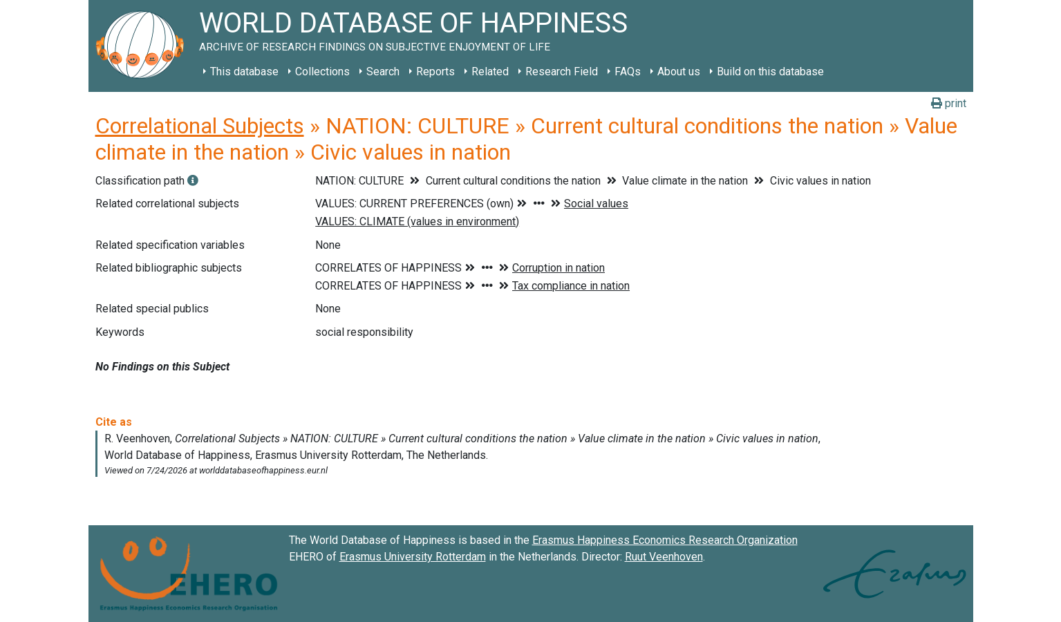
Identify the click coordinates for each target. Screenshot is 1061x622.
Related (490, 71)
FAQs (627, 71)
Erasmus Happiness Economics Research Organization (665, 540)
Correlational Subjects (199, 126)
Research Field (561, 71)
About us (678, 71)
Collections (322, 71)
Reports (435, 71)
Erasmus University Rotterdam (412, 556)
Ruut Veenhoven (664, 556)
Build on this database (770, 71)
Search (383, 71)
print (948, 103)
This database (244, 71)
